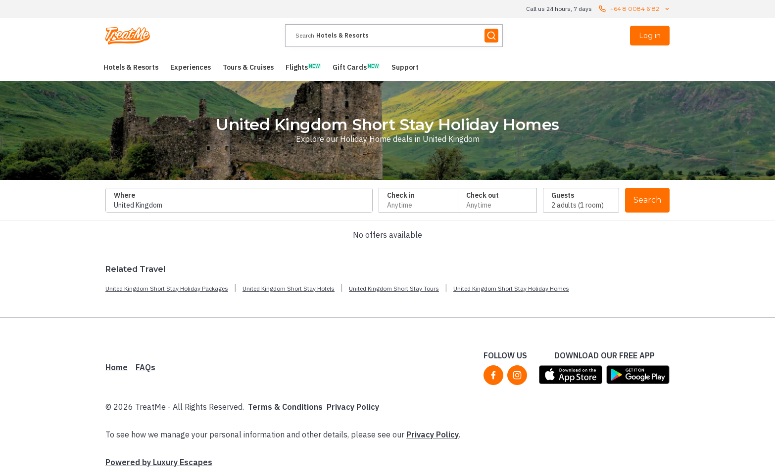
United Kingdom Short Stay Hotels (288, 288)
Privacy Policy (353, 407)
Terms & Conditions (285, 407)
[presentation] (394, 35)
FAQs (145, 367)
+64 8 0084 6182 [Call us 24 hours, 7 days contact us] (634, 9)
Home (116, 367)
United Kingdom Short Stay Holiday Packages (166, 288)
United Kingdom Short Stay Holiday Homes (511, 288)
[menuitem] (130, 67)
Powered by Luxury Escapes (158, 462)
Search (647, 200)
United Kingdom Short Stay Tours (394, 288)
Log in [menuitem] (650, 35)
